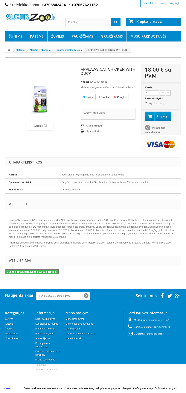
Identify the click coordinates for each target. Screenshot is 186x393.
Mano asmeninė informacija (80, 333)
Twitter (88, 97)
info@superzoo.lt (155, 333)
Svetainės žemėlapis (46, 369)
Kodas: (85, 81)
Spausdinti (92, 131)
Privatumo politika (45, 328)
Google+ (120, 97)
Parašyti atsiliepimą (94, 113)
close (7, 388)
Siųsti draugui (94, 125)
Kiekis (148, 87)
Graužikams (112, 36)
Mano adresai (72, 328)
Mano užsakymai (74, 319)
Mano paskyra (77, 313)
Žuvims (57, 36)
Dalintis (104, 97)
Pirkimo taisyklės (44, 333)
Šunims (15, 36)
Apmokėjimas (42, 338)
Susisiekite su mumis (153, 3)
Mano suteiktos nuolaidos (79, 323)
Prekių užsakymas (45, 359)
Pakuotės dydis (154, 98)
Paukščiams (82, 36)
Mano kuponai (73, 338)
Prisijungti (174, 3)
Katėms (37, 36)
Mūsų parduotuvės (148, 36)
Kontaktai (40, 364)
